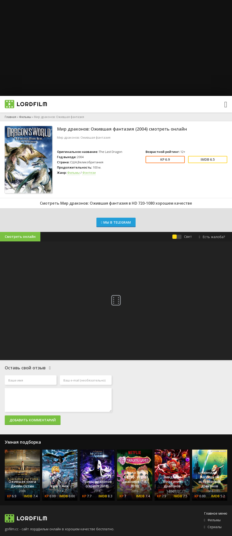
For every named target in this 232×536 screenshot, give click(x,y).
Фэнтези (89, 172)
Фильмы (25, 117)
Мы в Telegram (116, 222)
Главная (10, 117)
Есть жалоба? (212, 237)
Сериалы (215, 527)
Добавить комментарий (32, 420)
